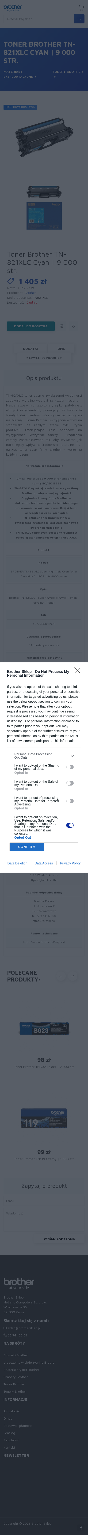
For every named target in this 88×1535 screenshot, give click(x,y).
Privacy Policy (70, 863)
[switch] (70, 767)
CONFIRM (27, 847)
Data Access (43, 863)
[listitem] (44, 756)
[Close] (78, 672)
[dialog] (44, 767)
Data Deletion (17, 863)
